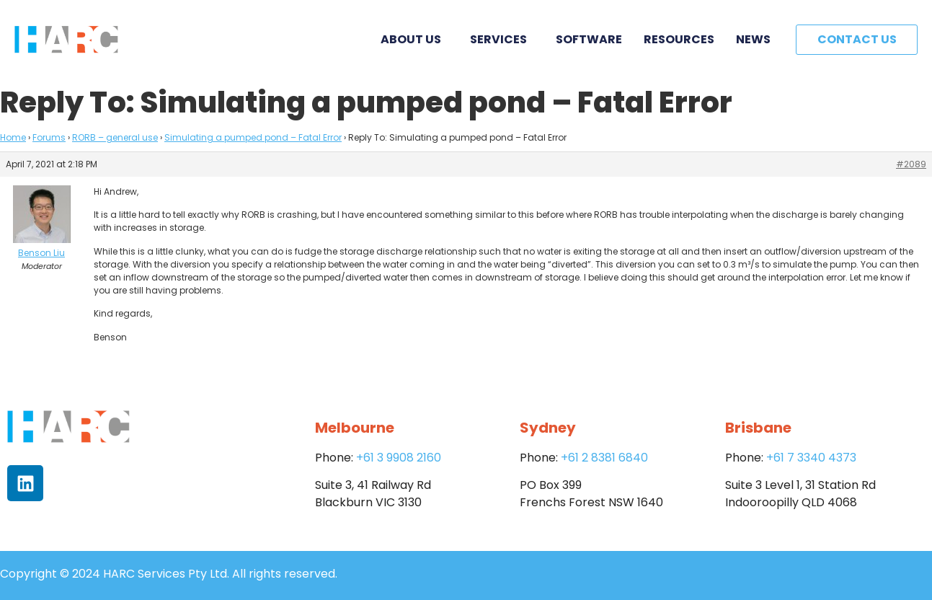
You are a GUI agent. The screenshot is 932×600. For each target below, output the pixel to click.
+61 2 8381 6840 (604, 457)
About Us (414, 39)
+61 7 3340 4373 (811, 457)
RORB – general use (115, 137)
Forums (49, 137)
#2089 (911, 164)
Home (13, 137)
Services (502, 39)
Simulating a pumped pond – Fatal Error (253, 137)
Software (589, 39)
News (753, 39)
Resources (679, 39)
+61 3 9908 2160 (398, 457)
